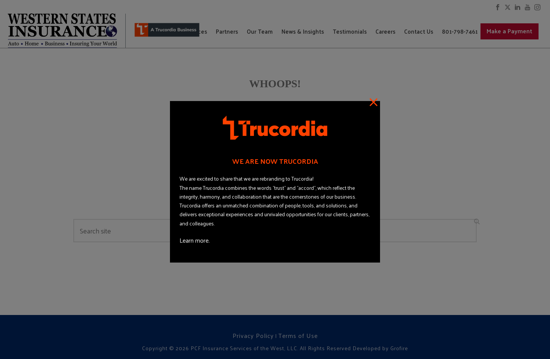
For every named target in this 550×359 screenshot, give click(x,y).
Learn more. (195, 240)
